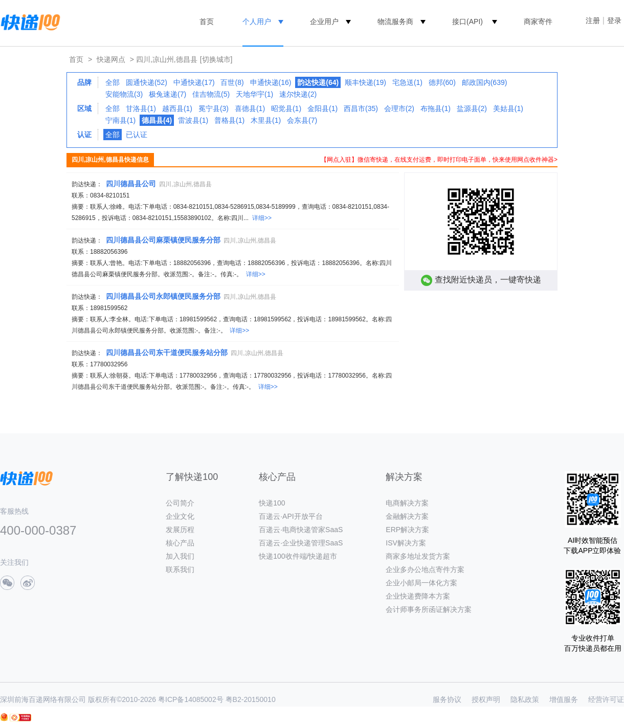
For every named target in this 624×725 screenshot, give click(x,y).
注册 (593, 20)
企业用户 (324, 21)
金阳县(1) (322, 108)
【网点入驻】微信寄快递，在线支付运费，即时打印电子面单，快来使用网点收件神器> (439, 159)
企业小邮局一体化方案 (421, 583)
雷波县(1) (193, 120)
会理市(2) (399, 108)
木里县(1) (266, 120)
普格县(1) (229, 120)
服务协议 (447, 699)
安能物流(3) (124, 94)
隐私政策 (524, 699)
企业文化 (180, 516)
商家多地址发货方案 (418, 556)
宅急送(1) (407, 82)
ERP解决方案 (407, 529)
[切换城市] (216, 59)
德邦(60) (442, 82)
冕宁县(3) (213, 108)
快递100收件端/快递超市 (298, 556)
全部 (112, 82)
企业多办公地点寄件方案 (425, 569)
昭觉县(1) (286, 108)
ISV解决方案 (406, 543)
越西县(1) (177, 108)
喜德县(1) (250, 108)
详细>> (262, 218)
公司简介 (180, 503)
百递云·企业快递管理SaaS (301, 543)
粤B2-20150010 (251, 699)
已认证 (136, 134)
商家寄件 (538, 21)
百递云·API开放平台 (290, 516)
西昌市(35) (361, 108)
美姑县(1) (508, 108)
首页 (206, 21)
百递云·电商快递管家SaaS (301, 529)
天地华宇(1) (254, 94)
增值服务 (563, 699)
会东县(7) (302, 120)
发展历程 (180, 529)
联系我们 (180, 569)
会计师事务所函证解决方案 (429, 609)
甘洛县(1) (141, 108)
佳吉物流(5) (211, 94)
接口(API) (467, 21)
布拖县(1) (435, 108)
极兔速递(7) (167, 94)
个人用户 (256, 21)
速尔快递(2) (298, 94)
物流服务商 (395, 21)
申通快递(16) (271, 82)
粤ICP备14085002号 (191, 699)
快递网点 (111, 59)
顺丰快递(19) (365, 82)
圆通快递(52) (146, 82)
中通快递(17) (194, 82)
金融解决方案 (407, 516)
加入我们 (180, 556)
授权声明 (486, 699)
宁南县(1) (120, 120)
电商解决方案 (407, 503)
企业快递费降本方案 (418, 596)
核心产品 (180, 543)
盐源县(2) (472, 108)
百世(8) (231, 82)
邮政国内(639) (484, 82)
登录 (614, 20)
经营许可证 (606, 699)
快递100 (272, 503)
